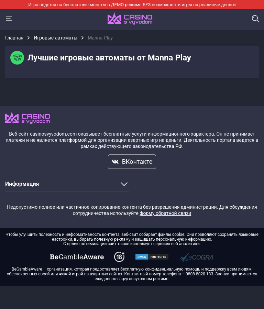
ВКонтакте (132, 161)
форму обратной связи (165, 213)
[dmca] (77, 257)
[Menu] (8, 18)
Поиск (255, 18)
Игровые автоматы (55, 38)
